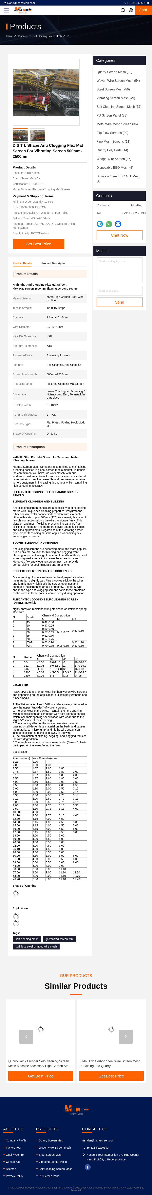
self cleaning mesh (26, 939)
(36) (117, 124)
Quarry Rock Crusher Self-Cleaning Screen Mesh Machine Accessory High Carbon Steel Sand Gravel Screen (39, 1064)
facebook (88, 1167)
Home (9, 36)
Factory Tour (13, 1147)
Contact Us (13, 1161)
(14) (112, 150)
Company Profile (16, 1140)
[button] (26, 1037)
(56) (113, 89)
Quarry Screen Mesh (51, 1140)
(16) (114, 159)
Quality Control (15, 1154)
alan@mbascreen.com (19, 3)
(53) (112, 115)
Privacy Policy (14, 1176)
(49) (116, 98)
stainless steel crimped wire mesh (36, 946)
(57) (119, 106)
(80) (114, 72)
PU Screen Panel (49, 1176)
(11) (113, 141)
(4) (118, 179)
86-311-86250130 (136, 3)
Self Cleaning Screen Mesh (47, 36)
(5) (115, 167)
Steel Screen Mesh (50, 1154)
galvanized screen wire (60, 939)
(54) (118, 80)
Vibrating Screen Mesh (53, 1161)
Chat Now (119, 235)
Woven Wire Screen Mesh (55, 1147)
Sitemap (11, 1169)
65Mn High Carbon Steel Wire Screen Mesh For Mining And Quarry (109, 1064)
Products (22, 36)
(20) (112, 133)
